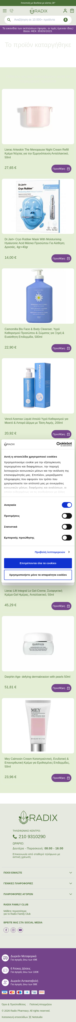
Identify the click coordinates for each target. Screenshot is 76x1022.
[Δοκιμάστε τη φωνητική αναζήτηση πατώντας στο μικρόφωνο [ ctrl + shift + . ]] (65, 20)
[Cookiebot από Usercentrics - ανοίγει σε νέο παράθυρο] (56, 444)
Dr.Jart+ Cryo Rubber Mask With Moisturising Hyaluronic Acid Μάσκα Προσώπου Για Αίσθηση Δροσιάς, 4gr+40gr (34, 243)
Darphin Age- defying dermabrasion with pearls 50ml (37, 676)
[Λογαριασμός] (65, 11)
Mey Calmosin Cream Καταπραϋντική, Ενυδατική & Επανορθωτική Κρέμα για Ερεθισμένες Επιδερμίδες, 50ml (37, 762)
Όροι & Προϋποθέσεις (14, 1004)
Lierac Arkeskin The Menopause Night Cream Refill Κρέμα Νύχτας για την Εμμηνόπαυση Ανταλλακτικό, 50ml (37, 153)
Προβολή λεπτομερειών (50, 552)
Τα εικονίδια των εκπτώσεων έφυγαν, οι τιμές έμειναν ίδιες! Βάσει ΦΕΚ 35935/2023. (37, 30)
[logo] (38, 11)
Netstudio (36, 1017)
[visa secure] (35, 992)
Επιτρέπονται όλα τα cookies (38, 563)
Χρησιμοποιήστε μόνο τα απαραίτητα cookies (38, 574)
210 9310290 (32, 836)
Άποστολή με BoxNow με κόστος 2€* (38, 3)
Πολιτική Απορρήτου (41, 1004)
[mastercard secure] (42, 992)
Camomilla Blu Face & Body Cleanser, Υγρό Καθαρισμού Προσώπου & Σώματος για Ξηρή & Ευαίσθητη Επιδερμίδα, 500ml (34, 333)
